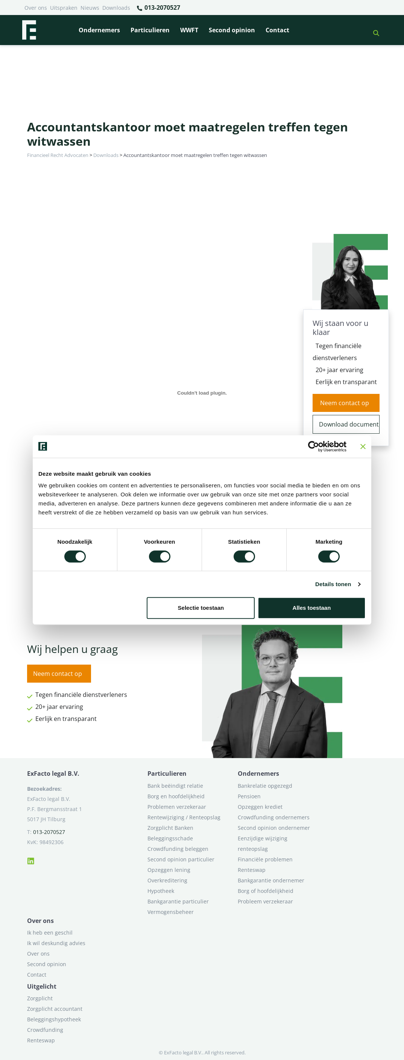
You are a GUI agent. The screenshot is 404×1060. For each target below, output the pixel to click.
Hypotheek (160, 890)
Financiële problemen (265, 859)
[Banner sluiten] (363, 446)
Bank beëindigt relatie (175, 785)
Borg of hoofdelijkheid (265, 890)
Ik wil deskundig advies (56, 943)
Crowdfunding (45, 1029)
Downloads (116, 7)
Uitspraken (63, 7)
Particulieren (150, 30)
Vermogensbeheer (170, 911)
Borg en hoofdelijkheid (176, 796)
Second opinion (232, 30)
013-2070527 (158, 7)
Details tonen (333, 584)
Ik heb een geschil (50, 932)
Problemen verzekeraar (176, 806)
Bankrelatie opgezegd (265, 785)
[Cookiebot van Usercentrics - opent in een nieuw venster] (313, 446)
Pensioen (249, 796)
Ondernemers (99, 30)
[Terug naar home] (28, 30)
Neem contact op (344, 403)
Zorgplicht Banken (170, 827)
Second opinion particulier (180, 859)
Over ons (35, 7)
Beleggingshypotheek (54, 1019)
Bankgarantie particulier (178, 901)
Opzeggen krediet (260, 806)
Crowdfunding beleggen (177, 848)
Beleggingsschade (170, 838)
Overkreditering (167, 880)
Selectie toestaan (201, 608)
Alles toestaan (312, 608)
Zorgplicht (40, 998)
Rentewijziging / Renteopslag (183, 817)
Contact (277, 30)
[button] (373, 30)
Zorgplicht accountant (54, 1008)
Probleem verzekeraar (265, 901)
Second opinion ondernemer (274, 827)
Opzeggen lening (168, 869)
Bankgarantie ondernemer (271, 880)
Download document (349, 424)
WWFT (189, 30)
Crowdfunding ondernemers (274, 817)
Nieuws (89, 7)
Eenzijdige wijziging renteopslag (262, 843)
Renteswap (252, 869)
